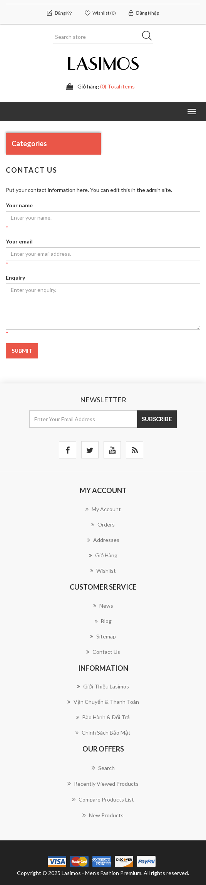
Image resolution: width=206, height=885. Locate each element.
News (103, 605)
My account (103, 509)
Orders (103, 524)
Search (103, 768)
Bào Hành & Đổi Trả (102, 717)
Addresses (103, 540)
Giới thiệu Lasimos (103, 686)
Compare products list (103, 799)
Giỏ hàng (103, 555)
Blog (103, 621)
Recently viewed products (103, 783)
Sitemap (103, 636)
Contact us (103, 651)
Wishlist (103, 570)
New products (103, 815)
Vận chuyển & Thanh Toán (103, 701)
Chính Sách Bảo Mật (103, 732)
